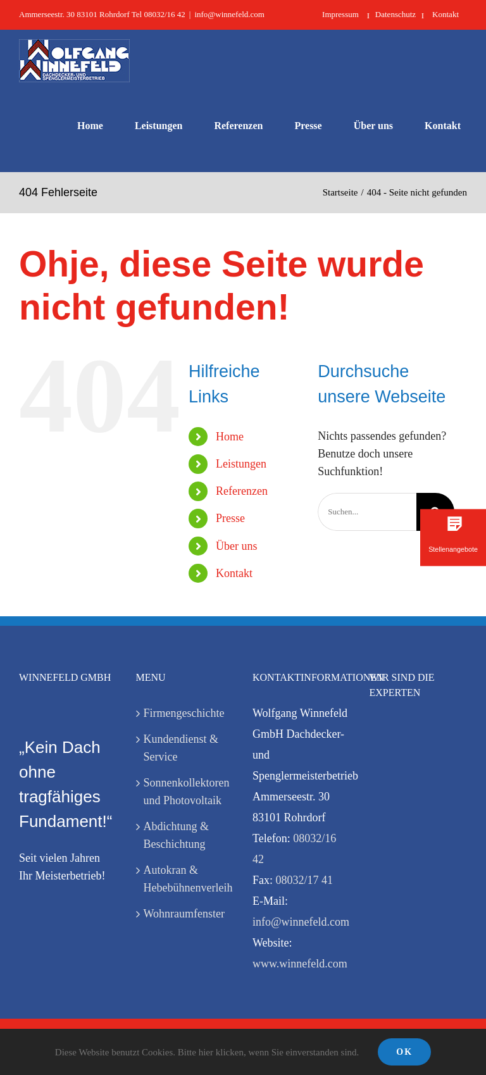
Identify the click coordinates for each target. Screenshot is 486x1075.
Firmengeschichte (184, 713)
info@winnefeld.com (229, 14)
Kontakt (234, 573)
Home (230, 436)
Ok (404, 1052)
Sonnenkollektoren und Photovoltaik (186, 791)
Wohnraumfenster (184, 913)
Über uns (237, 546)
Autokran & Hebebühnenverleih (186, 879)
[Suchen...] (367, 512)
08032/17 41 (304, 880)
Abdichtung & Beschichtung (176, 835)
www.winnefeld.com (299, 963)
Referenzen (242, 491)
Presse (230, 518)
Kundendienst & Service (181, 748)
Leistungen (241, 463)
